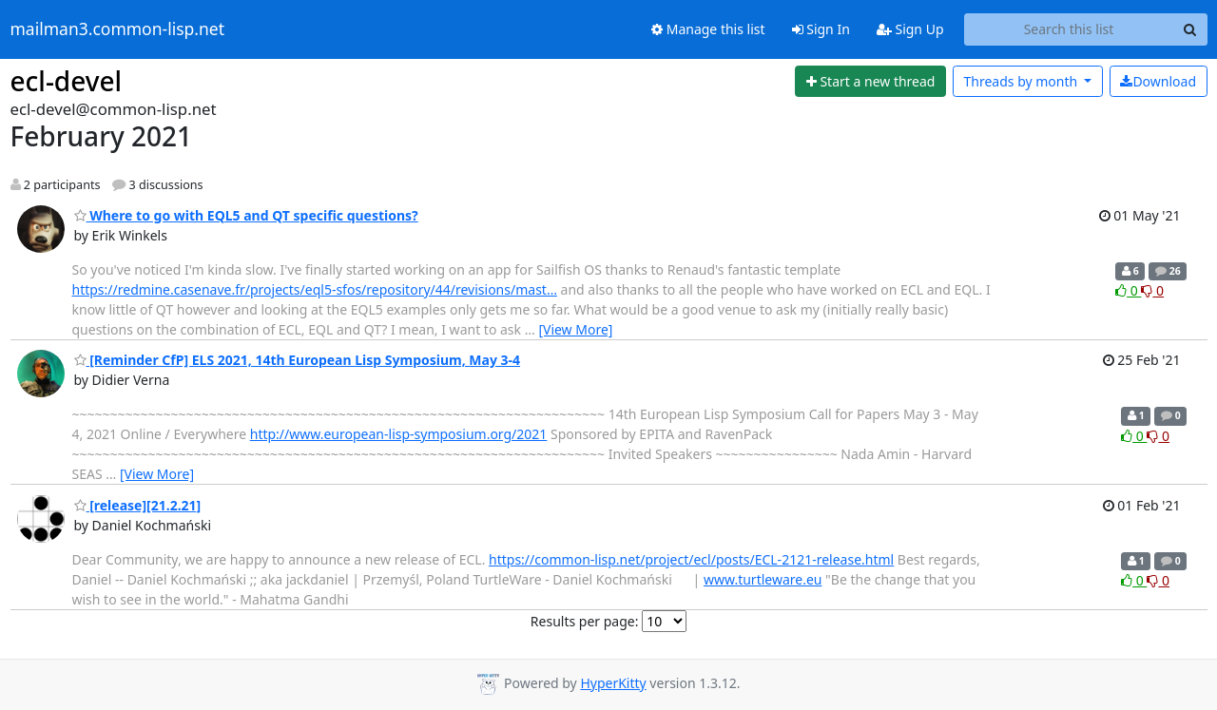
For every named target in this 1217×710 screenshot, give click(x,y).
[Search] (1190, 29)
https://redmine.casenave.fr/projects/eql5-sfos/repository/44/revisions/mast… (314, 289)
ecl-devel (66, 81)
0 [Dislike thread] (1152, 290)
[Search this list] (1069, 29)
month (1021, 81)
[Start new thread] (870, 82)
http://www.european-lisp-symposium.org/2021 (399, 434)
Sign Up (910, 29)
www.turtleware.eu (763, 579)
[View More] (575, 329)
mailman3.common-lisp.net (117, 29)
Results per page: (585, 621)
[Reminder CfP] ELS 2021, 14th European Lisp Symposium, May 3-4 (297, 360)
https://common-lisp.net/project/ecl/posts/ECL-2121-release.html (691, 559)
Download (1158, 81)
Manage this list (708, 29)
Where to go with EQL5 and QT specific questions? (246, 215)
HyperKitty (613, 683)
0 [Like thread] (1128, 290)
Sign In (821, 29)
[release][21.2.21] (138, 505)
